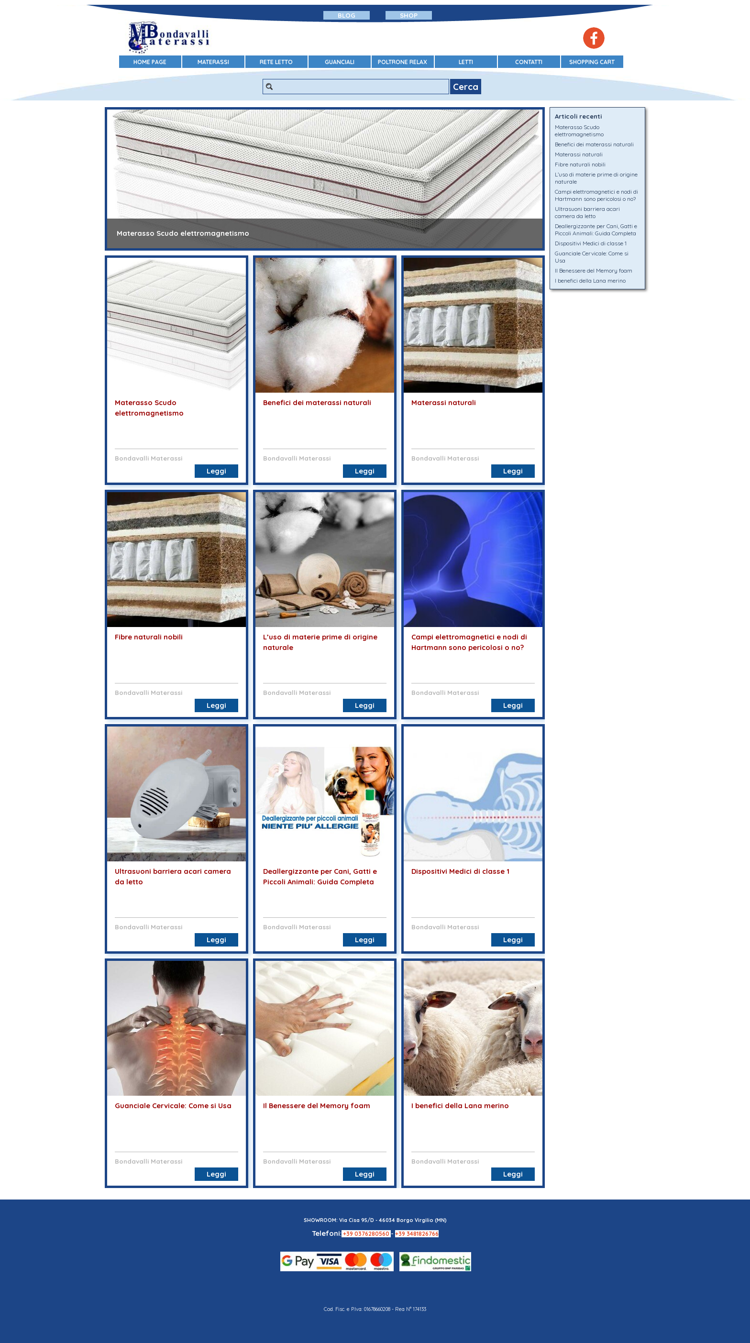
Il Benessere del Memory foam (316, 1105)
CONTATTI (528, 62)
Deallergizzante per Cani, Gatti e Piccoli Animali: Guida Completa (596, 229)
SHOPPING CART (592, 62)
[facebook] (594, 38)
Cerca (465, 86)
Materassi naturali (443, 402)
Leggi (216, 470)
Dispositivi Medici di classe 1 (460, 871)
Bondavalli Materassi (148, 458)
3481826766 (423, 1233)
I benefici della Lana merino (460, 1105)
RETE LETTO (276, 62)
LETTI (466, 62)
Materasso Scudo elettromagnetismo (183, 233)
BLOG (346, 15)
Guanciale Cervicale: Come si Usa (173, 1105)
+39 (348, 1233)
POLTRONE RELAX (402, 62)
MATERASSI (213, 62)
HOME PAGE (149, 62)
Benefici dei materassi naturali (317, 402)
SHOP (409, 15)
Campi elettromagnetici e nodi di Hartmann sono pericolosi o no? (596, 195)
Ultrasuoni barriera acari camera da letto (587, 212)
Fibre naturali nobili (149, 636)
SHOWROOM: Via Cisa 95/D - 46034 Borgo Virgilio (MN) (375, 1220)
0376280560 (372, 1233)
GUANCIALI (339, 62)
